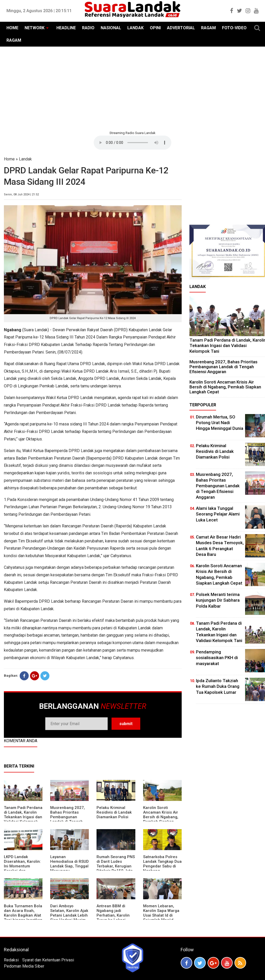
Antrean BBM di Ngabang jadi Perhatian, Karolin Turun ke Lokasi (113, 913)
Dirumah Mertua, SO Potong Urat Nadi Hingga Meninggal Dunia (219, 422)
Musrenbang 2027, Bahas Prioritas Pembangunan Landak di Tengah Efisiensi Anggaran (67, 817)
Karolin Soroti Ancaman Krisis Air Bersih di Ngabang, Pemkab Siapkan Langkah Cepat (160, 817)
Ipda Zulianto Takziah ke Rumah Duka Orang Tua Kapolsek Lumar (217, 686)
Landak (25, 159)
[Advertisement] (132, 88)
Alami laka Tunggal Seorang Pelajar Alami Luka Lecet (218, 514)
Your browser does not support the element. (132, 143)
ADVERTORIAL (181, 27)
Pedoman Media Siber (24, 966)
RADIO (88, 27)
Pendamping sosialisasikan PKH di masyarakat (217, 657)
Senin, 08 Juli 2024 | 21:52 (21, 194)
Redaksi (11, 959)
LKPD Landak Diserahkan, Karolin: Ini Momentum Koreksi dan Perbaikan (22, 866)
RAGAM (208, 27)
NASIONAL (111, 27)
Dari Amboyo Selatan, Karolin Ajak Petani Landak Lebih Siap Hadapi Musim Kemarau (69, 915)
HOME (12, 27)
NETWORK (35, 27)
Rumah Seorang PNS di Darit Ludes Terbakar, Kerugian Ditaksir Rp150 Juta (116, 863)
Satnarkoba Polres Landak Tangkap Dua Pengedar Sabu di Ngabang (162, 863)
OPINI (155, 27)
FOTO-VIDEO (234, 27)
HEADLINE (66, 27)
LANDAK (135, 27)
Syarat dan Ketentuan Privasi (48, 959)
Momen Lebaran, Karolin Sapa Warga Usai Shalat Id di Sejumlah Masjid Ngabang (161, 915)
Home (9, 159)
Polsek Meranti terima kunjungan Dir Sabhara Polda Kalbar (218, 600)
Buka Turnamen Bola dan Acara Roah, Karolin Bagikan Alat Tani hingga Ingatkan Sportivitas (23, 915)
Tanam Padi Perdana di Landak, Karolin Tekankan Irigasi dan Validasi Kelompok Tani (23, 817)
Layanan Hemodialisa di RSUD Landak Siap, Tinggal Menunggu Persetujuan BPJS (69, 866)
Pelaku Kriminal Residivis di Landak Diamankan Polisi (114, 812)
